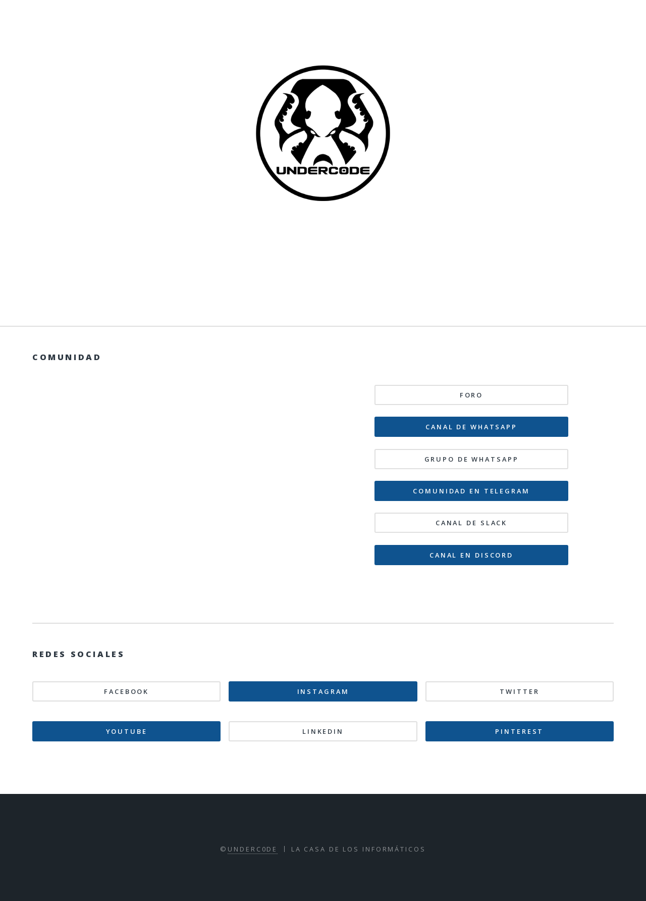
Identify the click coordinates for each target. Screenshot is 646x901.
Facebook (126, 691)
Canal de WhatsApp (471, 426)
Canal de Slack (471, 522)
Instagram (323, 691)
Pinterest (519, 731)
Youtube (126, 731)
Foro (471, 394)
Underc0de (253, 849)
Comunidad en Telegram (471, 490)
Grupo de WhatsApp (471, 459)
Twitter (519, 691)
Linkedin (323, 731)
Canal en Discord (471, 555)
